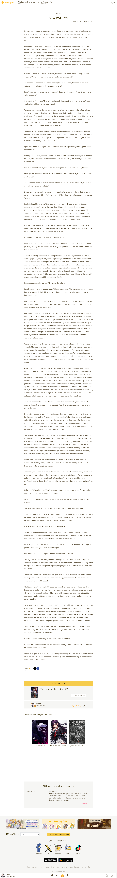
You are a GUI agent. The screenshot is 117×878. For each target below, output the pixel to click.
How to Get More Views (47, 867)
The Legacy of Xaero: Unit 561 (54, 689)
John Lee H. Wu (40, 705)
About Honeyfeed (32, 867)
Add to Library (79, 696)
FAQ (58, 867)
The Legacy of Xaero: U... (26, 2)
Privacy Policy (86, 867)
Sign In (113, 3)
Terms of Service (74, 867)
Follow (77, 705)
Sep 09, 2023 (53, 791)
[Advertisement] (58, 765)
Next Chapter (58, 683)
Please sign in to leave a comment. (58, 786)
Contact (64, 867)
